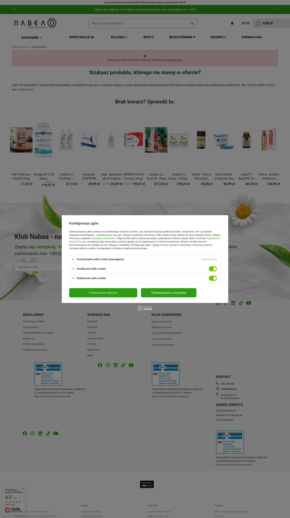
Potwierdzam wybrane (103, 292)
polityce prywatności (105, 238)
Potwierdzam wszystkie (168, 292)
